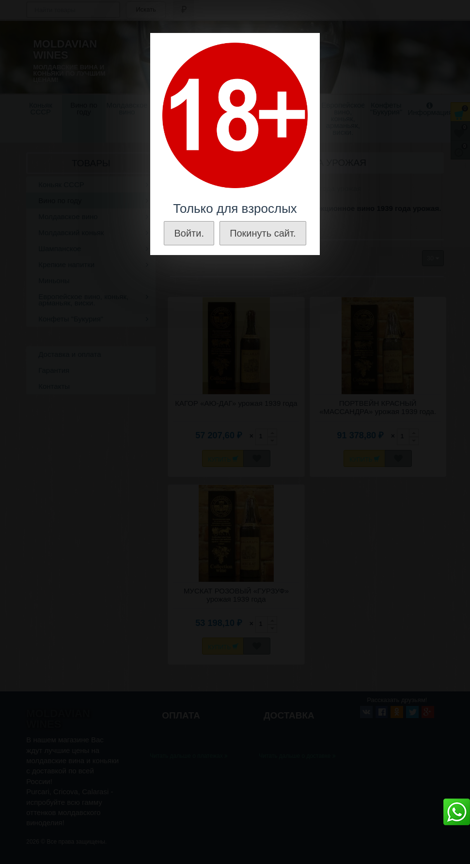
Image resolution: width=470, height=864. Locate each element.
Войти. (189, 233)
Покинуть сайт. (263, 233)
